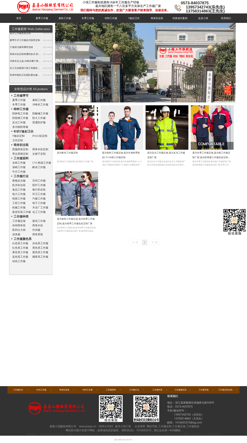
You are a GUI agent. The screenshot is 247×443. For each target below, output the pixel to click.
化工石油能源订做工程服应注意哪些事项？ (25, 68)
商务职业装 (67, 390)
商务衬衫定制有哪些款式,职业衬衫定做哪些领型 (25, 54)
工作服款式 (21, 390)
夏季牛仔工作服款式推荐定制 (25, 40)
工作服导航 (206, 390)
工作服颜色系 (182, 390)
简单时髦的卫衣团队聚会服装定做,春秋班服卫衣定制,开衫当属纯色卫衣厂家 (25, 75)
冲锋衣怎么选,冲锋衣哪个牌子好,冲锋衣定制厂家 (25, 61)
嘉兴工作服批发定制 (20, 33)
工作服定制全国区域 (228, 390)
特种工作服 (90, 390)
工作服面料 (114, 390)
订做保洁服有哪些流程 (21, 47)
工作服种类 (160, 390)
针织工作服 (44, 390)
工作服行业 (137, 390)
